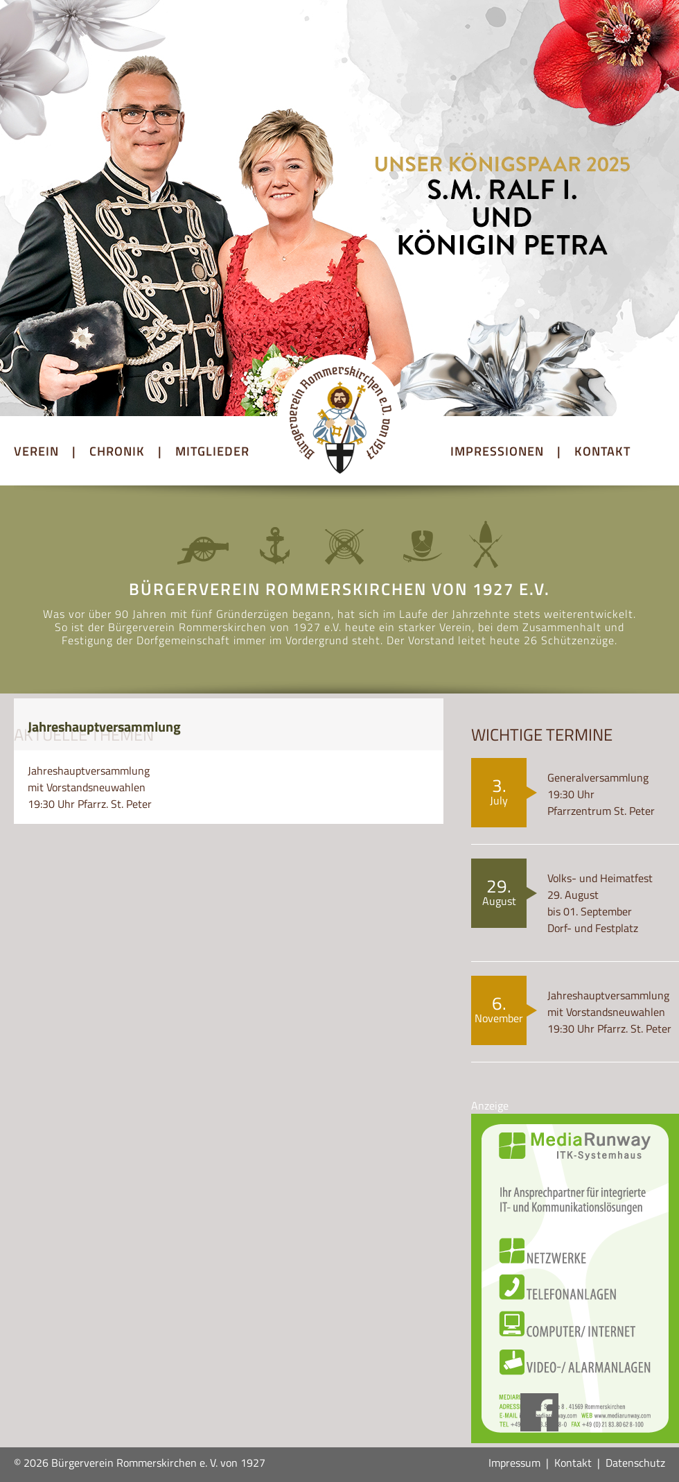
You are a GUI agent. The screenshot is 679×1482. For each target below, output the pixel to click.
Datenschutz (635, 1462)
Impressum (514, 1462)
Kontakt (573, 1462)
